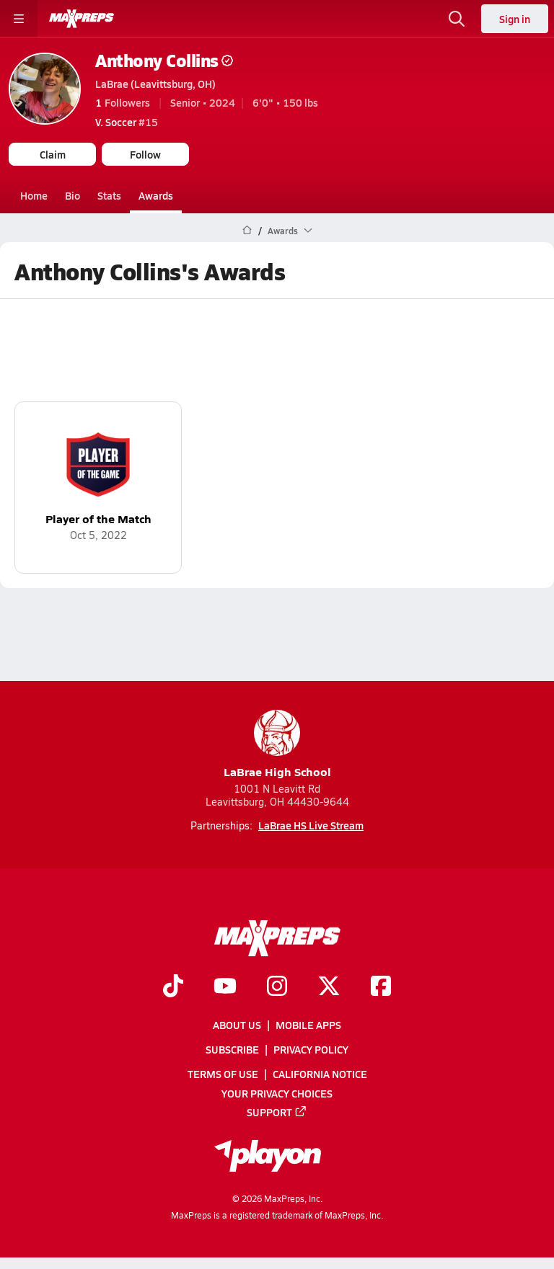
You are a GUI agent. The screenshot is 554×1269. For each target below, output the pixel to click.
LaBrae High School (277, 745)
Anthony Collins (164, 60)
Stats (109, 195)
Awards (155, 195)
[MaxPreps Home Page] (247, 230)
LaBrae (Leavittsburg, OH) (155, 83)
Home (34, 195)
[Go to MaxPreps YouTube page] (225, 987)
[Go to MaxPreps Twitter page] (328, 987)
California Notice (320, 1074)
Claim (53, 154)
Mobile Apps (308, 1025)
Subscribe (232, 1049)
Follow (145, 154)
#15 (126, 122)
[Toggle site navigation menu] (19, 18)
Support (277, 1112)
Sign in (514, 19)
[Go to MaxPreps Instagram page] (277, 987)
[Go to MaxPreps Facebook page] (380, 987)
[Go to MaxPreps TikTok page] (173, 987)
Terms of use (223, 1074)
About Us (237, 1025)
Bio (72, 195)
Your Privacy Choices (277, 1093)
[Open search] (456, 18)
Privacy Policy (310, 1049)
